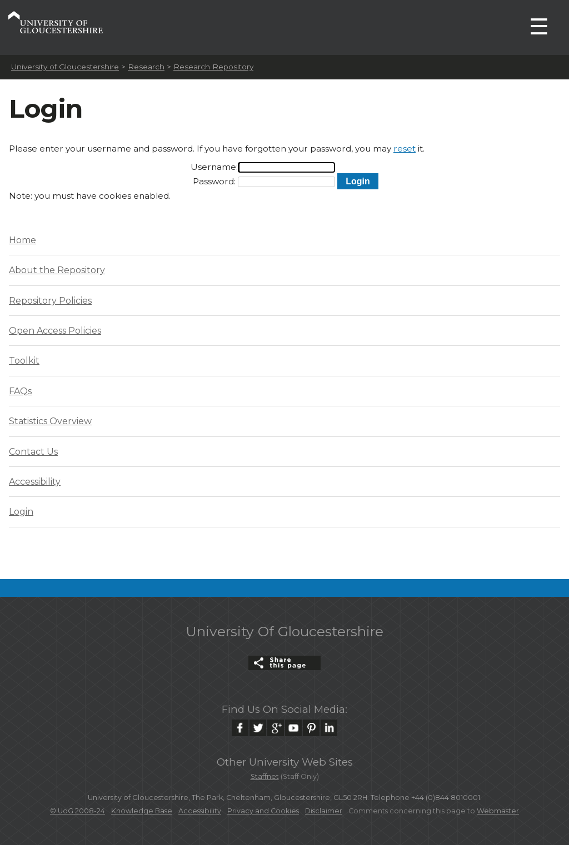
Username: (214, 167)
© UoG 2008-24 (77, 811)
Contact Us (33, 451)
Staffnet (265, 776)
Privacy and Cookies (263, 811)
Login (21, 511)
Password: (214, 181)
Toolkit (24, 360)
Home (22, 240)
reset (404, 148)
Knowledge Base (141, 811)
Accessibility (35, 481)
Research (146, 66)
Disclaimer (323, 811)
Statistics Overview (50, 421)
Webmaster (498, 811)
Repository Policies (50, 300)
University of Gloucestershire (65, 66)
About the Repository (57, 270)
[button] (357, 181)
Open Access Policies (55, 330)
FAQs (20, 391)
